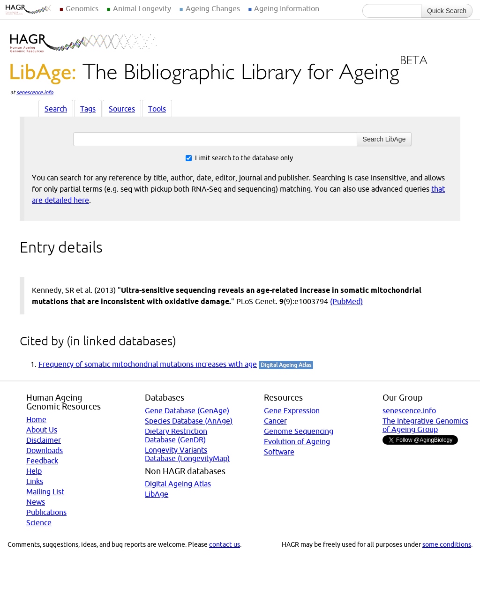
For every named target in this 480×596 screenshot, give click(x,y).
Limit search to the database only (239, 158)
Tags (88, 108)
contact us (224, 544)
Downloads (44, 450)
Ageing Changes (213, 8)
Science (39, 522)
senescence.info (34, 92)
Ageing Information (286, 8)
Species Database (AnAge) (188, 421)
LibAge (156, 494)
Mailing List (45, 491)
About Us (41, 429)
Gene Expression (292, 410)
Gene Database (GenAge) (187, 410)
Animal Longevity (142, 8)
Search (56, 108)
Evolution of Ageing (297, 441)
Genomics (82, 8)
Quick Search (446, 11)
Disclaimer (43, 440)
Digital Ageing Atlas (178, 483)
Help (34, 471)
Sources (122, 108)
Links (34, 481)
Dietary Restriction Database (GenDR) (176, 435)
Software (279, 451)
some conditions (446, 544)
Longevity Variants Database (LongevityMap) (187, 454)
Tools (157, 108)
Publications (46, 512)
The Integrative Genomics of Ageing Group (425, 425)
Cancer (275, 421)
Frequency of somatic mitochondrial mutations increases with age (147, 364)
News (35, 502)
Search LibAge (384, 139)
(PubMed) (346, 301)
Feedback (42, 460)
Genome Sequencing (298, 431)
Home (36, 419)
